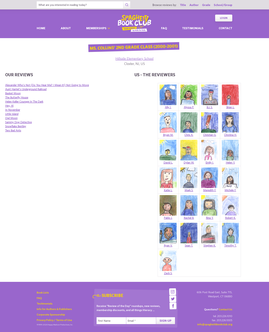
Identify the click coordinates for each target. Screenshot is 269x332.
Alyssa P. (189, 107)
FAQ (39, 298)
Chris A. (188, 134)
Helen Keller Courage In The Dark (24, 101)
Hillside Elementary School (134, 58)
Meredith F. (209, 190)
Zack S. (168, 273)
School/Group (223, 5)
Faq (164, 28)
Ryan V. (168, 245)
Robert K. (230, 217)
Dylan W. (189, 162)
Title (183, 5)
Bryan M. (168, 134)
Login (223, 17)
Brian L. (230, 107)
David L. (168, 162)
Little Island (11, 113)
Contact (225, 28)
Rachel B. (189, 217)
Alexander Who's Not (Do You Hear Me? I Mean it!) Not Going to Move (47, 85)
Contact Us (225, 309)
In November (12, 109)
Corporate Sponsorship (51, 314)
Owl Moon (11, 118)
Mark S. (189, 190)
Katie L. (168, 190)
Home (41, 28)
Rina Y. (209, 217)
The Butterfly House (16, 97)
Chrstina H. (230, 134)
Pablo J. (168, 217)
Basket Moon (13, 93)
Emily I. (210, 162)
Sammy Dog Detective (18, 122)
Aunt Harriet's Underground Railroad (25, 89)
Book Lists (43, 292)
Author (194, 5)
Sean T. (189, 245)
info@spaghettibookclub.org (214, 324)
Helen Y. (230, 162)
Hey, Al (9, 105)
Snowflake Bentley (15, 126)
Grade (206, 5)
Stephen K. (209, 245)
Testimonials (192, 28)
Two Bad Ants (13, 130)
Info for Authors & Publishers (54, 309)
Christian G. (209, 134)
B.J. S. (210, 107)
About (66, 28)
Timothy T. (230, 245)
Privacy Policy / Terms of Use (54, 320)
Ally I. (168, 107)
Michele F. (230, 190)
